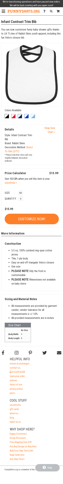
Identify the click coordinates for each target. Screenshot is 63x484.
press (12, 393)
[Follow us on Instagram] (16, 352)
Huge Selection (17, 455)
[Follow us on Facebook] (3, 352)
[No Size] (20, 198)
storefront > (11, 182)
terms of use (16, 384)
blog (12, 417)
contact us (15, 367)
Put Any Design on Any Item (23, 446)
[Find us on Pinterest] (30, 352)
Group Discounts (18, 438)
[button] (21, 193)
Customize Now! (31, 219)
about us (14, 413)
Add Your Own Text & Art (21, 450)
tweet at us (15, 422)
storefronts (15, 405)
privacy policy (16, 389)
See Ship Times (17, 459)
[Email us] (59, 352)
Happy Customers (18, 433)
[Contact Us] (45, 11)
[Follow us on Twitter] (44, 352)
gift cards (14, 409)
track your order (17, 376)
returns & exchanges (19, 363)
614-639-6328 (17, 372)
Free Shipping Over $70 (21, 442)
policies (13, 380)
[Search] (52, 11)
